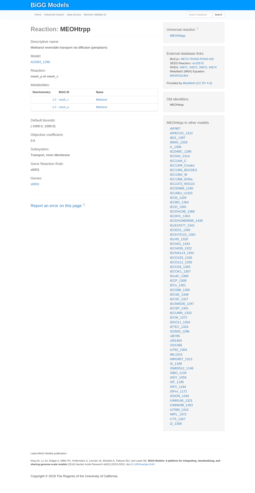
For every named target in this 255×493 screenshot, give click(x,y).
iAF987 (175, 128)
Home (38, 14)
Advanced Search (54, 14)
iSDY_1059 (178, 377)
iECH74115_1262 (183, 234)
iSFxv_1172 (178, 391)
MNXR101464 (179, 75)
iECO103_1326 (181, 257)
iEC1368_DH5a (181, 179)
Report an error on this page (57, 205)
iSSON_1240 (179, 396)
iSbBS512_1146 (181, 368)
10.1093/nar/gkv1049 (143, 464)
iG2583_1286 (40, 62)
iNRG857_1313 (181, 359)
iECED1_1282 (180, 230)
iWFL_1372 (178, 414)
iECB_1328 (178, 197)
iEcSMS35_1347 (182, 303)
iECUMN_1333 (181, 313)
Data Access (74, 14)
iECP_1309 (178, 280)
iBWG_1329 (178, 142)
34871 (184, 67)
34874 (213, 67)
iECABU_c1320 (181, 193)
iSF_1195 (177, 382)
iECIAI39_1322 (181, 248)
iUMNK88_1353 (181, 405)
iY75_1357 (177, 419)
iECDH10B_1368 (182, 211)
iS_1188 (176, 363)
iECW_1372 (178, 317)
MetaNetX (189, 83)
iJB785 (175, 336)
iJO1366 (176, 345)
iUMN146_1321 (181, 400)
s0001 (35, 184)
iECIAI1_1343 (180, 243)
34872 (193, 67)
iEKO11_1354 (180, 322)
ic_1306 (175, 147)
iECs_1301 (178, 285)
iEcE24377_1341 (182, 225)
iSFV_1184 (178, 387)
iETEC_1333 (179, 327)
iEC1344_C (178, 161)
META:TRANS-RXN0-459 (197, 59)
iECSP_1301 (179, 308)
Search (218, 14)
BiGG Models (50, 5)
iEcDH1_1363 (180, 216)
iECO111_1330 (181, 262)
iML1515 (176, 354)
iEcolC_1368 (179, 276)
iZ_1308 (176, 423)
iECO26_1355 (180, 267)
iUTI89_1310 (179, 409)
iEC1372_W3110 (182, 184)
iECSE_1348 (179, 294)
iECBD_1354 (179, 202)
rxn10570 (198, 63)
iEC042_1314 (180, 156)
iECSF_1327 (179, 299)
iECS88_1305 (180, 290)
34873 (203, 67)
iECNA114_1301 (182, 253)
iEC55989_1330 (181, 188)
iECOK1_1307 (180, 271)
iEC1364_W (178, 174)
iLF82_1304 (178, 349)
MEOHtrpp (177, 35)
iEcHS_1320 (179, 239)
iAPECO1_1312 (181, 133)
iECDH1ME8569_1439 (186, 220)
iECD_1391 (178, 207)
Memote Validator (94, 14)
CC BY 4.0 (204, 83)
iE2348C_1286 (180, 151)
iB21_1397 (177, 137)
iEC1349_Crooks (182, 165)
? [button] (83, 205)
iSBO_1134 (178, 373)
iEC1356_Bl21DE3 (183, 170)
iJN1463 (176, 340)
